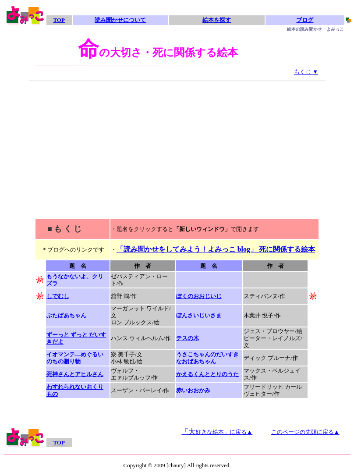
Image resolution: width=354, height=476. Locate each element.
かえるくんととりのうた (207, 374)
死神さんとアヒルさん (74, 374)
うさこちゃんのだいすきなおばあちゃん (207, 358)
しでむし (57, 296)
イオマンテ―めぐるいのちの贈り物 (74, 358)
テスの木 (187, 338)
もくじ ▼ (306, 71)
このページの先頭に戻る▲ (305, 432)
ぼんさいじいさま (199, 315)
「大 (216, 431)
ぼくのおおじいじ (199, 296)
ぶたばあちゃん (66, 315)
